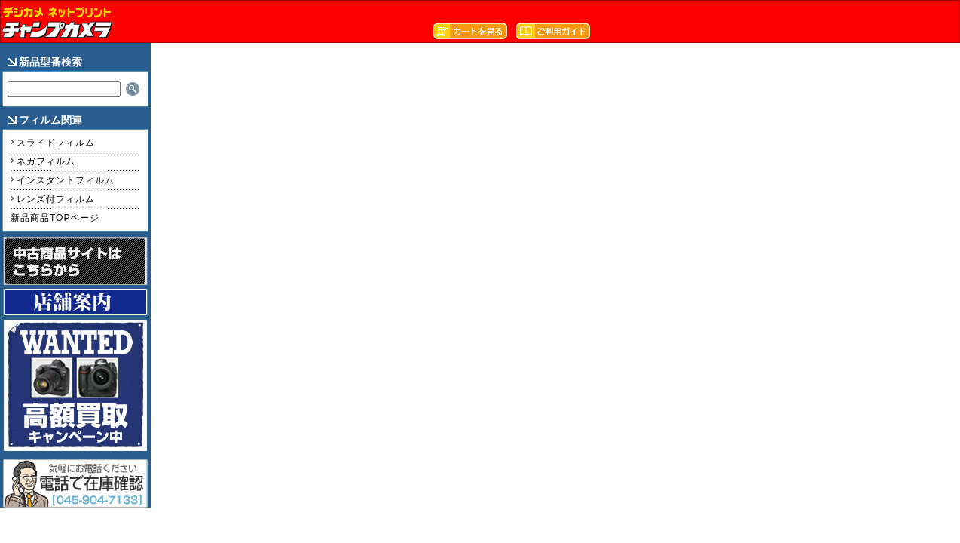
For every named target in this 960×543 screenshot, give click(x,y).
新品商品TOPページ (55, 218)
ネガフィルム (46, 161)
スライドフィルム (56, 142)
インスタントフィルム (66, 180)
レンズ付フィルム (56, 199)
